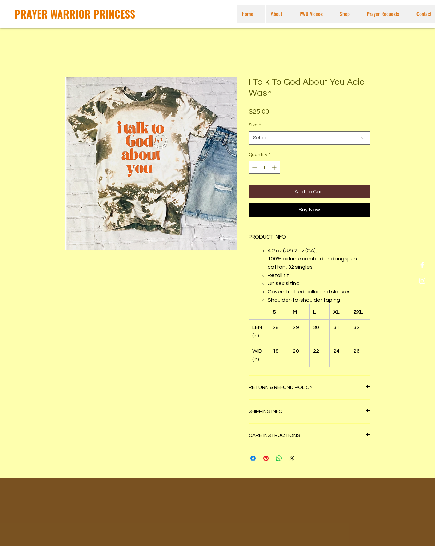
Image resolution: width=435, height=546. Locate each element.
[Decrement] (254, 167)
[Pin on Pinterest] (266, 458)
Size (255, 125)
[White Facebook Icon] (422, 265)
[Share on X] (292, 458)
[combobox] (309, 138)
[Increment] (274, 167)
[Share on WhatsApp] (279, 458)
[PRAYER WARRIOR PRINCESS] (74, 14)
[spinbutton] (264, 167)
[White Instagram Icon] (422, 281)
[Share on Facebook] (253, 458)
